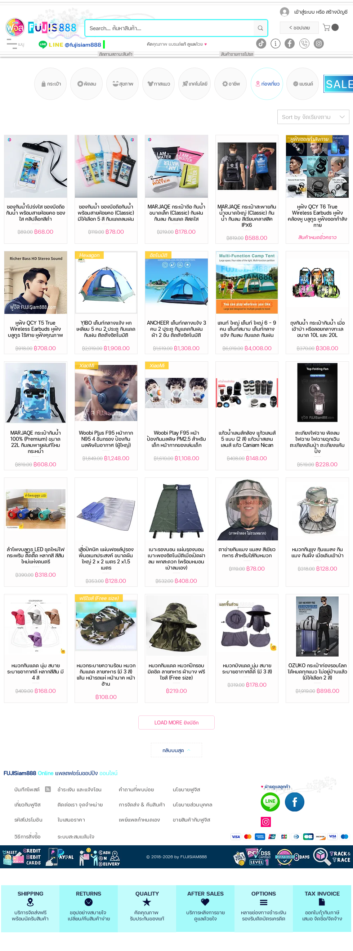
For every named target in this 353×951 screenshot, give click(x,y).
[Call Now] (304, 43)
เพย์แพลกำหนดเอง (139, 819)
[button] (12, 44)
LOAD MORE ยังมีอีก (176, 722)
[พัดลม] (86, 84)
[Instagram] (319, 43)
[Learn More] (276, 43)
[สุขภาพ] (122, 84)
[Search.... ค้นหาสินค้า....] (164, 28)
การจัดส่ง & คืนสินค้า (142, 804)
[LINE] (56, 44)
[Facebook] (290, 43)
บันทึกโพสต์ (27, 789)
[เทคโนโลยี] (194, 84)
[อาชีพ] (230, 84)
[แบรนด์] (302, 84)
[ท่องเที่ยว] (267, 84)
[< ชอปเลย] (299, 28)
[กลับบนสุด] (176, 750)
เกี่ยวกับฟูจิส (27, 804)
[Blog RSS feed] (48, 789)
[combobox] (313, 117)
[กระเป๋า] (50, 84)
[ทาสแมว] (158, 84)
